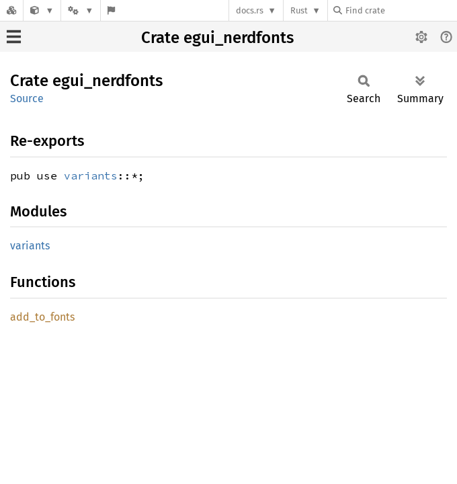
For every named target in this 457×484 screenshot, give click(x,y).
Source (27, 98)
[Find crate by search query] (400, 10)
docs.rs (249, 10)
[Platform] (80, 10)
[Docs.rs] (11, 10)
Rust (299, 10)
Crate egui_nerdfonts (217, 37)
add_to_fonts (42, 317)
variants (91, 175)
